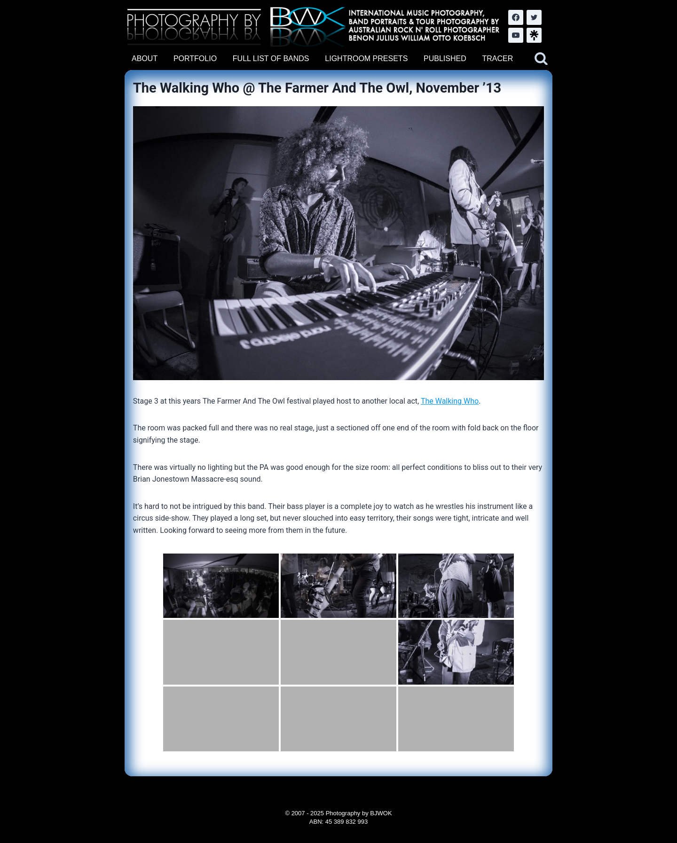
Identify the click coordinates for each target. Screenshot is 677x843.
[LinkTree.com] (534, 35)
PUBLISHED (445, 58)
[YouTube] (515, 35)
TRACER (497, 58)
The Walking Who (450, 401)
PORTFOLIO (195, 58)
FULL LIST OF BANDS (271, 58)
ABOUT (144, 58)
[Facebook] (515, 17)
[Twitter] (534, 17)
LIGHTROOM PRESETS (366, 58)
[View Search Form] (541, 58)
